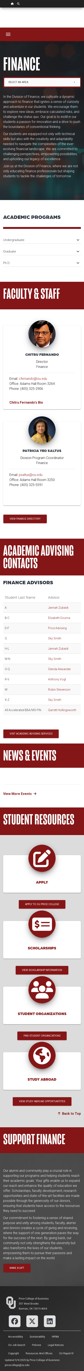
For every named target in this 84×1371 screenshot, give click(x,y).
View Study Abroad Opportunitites (42, 1101)
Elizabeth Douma (59, 618)
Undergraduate (41, 239)
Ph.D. (41, 262)
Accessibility (15, 1336)
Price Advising (57, 628)
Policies (36, 1345)
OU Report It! (66, 1353)
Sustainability (37, 1336)
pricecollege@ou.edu (17, 1365)
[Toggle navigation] (8, 34)
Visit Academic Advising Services (31, 733)
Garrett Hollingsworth (62, 710)
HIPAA (55, 1336)
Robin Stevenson (59, 689)
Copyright (13, 1353)
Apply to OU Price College (42, 904)
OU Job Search (16, 1345)
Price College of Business (34, 1298)
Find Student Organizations (42, 1035)
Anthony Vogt (57, 679)
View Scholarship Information (42, 970)
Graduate (41, 251)
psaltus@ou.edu (30, 475)
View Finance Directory (25, 518)
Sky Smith (54, 638)
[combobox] (42, 82)
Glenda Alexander (59, 669)
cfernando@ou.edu (33, 379)
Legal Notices (56, 1345)
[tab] (42, 238)
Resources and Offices (39, 1353)
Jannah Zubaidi (58, 607)
